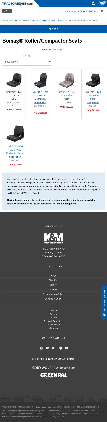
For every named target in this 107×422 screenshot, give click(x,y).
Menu (7, 11)
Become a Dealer (53, 298)
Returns (54, 317)
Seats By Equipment (39, 20)
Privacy (53, 314)
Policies (53, 310)
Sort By (26, 55)
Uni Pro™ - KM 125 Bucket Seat (14, 95)
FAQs (53, 275)
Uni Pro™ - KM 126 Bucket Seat (66, 95)
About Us (53, 280)
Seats (24, 20)
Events (53, 289)
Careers (53, 284)
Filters (58, 28)
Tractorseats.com (9, 20)
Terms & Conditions (53, 321)
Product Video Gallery (53, 294)
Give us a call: (80, 11)
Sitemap (53, 328)
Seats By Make (58, 20)
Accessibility (53, 324)
